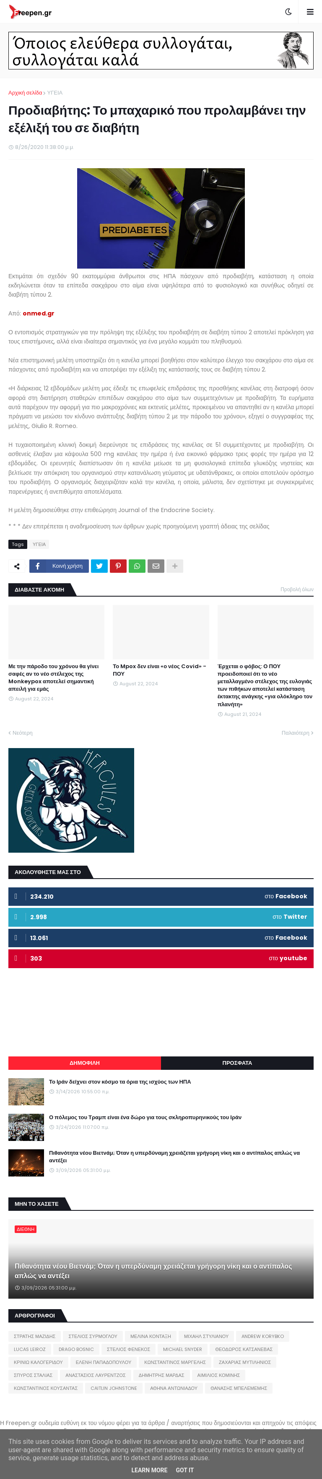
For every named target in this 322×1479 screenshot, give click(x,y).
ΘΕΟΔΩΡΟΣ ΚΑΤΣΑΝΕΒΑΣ (244, 1349)
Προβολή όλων (297, 589)
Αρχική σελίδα (25, 93)
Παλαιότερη (295, 733)
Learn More (149, 1470)
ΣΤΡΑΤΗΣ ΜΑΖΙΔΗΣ (34, 1336)
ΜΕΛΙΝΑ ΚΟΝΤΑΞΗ (150, 1336)
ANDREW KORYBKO (263, 1336)
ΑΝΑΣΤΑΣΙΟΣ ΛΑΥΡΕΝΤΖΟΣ (95, 1375)
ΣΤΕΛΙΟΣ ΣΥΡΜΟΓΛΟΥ (92, 1336)
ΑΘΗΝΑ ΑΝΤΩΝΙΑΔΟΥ (173, 1388)
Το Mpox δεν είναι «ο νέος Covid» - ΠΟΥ (159, 670)
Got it (185, 1470)
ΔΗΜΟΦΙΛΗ (85, 1063)
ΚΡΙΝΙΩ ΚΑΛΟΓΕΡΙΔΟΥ (38, 1362)
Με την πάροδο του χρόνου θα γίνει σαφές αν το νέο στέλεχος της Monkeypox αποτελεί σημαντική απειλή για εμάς (53, 678)
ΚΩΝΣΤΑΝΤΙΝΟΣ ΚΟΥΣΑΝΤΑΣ (46, 1388)
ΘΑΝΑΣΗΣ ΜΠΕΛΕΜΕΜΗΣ (238, 1388)
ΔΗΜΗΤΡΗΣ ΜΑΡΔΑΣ (161, 1375)
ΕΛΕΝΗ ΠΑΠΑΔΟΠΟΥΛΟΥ (103, 1362)
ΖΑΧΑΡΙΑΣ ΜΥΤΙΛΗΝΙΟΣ (245, 1362)
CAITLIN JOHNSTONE (114, 1388)
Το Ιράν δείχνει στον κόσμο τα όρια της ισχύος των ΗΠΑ (120, 1082)
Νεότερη (23, 733)
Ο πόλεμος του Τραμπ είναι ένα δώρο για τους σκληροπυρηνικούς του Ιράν (145, 1117)
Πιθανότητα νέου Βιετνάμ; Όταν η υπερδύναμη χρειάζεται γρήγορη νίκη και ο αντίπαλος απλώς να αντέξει (174, 1156)
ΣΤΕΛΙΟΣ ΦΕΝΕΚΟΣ (128, 1349)
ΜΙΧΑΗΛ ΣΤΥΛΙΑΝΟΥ (206, 1336)
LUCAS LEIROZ (30, 1349)
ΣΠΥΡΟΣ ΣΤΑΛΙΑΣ (33, 1375)
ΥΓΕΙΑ (54, 93)
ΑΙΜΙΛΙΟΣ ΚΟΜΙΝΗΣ (218, 1375)
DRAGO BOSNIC (76, 1349)
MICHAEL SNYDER (182, 1349)
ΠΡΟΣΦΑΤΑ (237, 1063)
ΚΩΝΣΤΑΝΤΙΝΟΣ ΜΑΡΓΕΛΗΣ (175, 1362)
